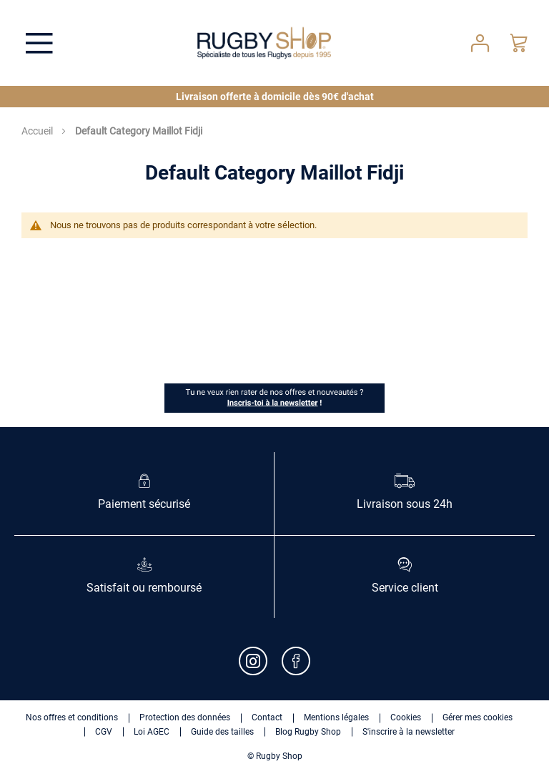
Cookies (405, 717)
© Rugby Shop (274, 756)
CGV (103, 732)
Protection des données (184, 717)
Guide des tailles (222, 732)
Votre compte (480, 43)
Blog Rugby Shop (308, 732)
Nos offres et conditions (72, 717)
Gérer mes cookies (477, 717)
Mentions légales (336, 717)
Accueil (38, 131)
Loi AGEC (151, 732)
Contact (267, 717)
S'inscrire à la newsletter (408, 732)
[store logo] (264, 43)
